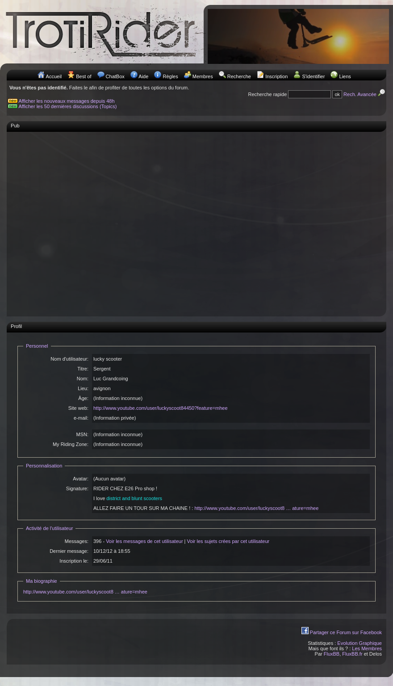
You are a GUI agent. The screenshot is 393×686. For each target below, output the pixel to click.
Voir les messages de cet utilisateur (144, 541)
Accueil (54, 76)
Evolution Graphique (359, 643)
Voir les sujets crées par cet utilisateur (228, 541)
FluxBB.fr (352, 654)
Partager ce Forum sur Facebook (346, 632)
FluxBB (331, 654)
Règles (170, 76)
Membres (202, 76)
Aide (143, 76)
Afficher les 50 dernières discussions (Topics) (68, 106)
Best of (83, 76)
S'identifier (313, 76)
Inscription (276, 76)
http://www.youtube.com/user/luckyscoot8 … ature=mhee (256, 508)
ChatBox (115, 76)
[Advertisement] (83, 219)
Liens (345, 76)
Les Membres (367, 648)
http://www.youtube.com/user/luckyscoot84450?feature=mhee (160, 408)
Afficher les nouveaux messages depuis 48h (67, 101)
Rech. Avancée (364, 94)
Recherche (239, 76)
